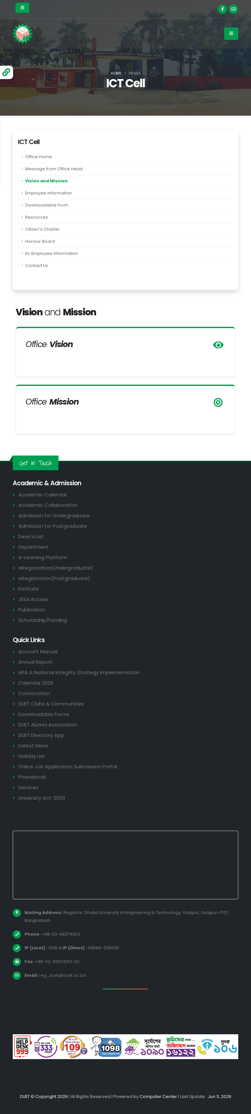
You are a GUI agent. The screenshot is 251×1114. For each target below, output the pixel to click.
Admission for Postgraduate (52, 526)
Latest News (33, 745)
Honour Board (40, 241)
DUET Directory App (41, 735)
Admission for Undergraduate (54, 515)
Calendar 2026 (35, 682)
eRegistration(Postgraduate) (54, 578)
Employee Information (48, 193)
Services (28, 787)
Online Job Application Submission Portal (67, 766)
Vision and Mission (46, 181)
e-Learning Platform (42, 557)
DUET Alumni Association (47, 724)
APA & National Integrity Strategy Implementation (79, 672)
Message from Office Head (54, 169)
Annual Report (35, 661)
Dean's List (31, 536)
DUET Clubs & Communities (51, 703)
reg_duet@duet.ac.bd (63, 975)
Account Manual (38, 651)
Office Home (38, 156)
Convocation (34, 693)
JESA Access (33, 599)
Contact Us (36, 265)
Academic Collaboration (48, 505)
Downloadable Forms (43, 714)
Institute (28, 588)
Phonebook (32, 776)
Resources (36, 217)
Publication (31, 609)
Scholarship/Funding (42, 620)
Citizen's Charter (42, 229)
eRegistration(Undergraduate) (55, 567)
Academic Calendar (42, 494)
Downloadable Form (46, 205)
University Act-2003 (42, 797)
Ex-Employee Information (51, 253)
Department (33, 546)
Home (116, 73)
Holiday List (31, 756)
